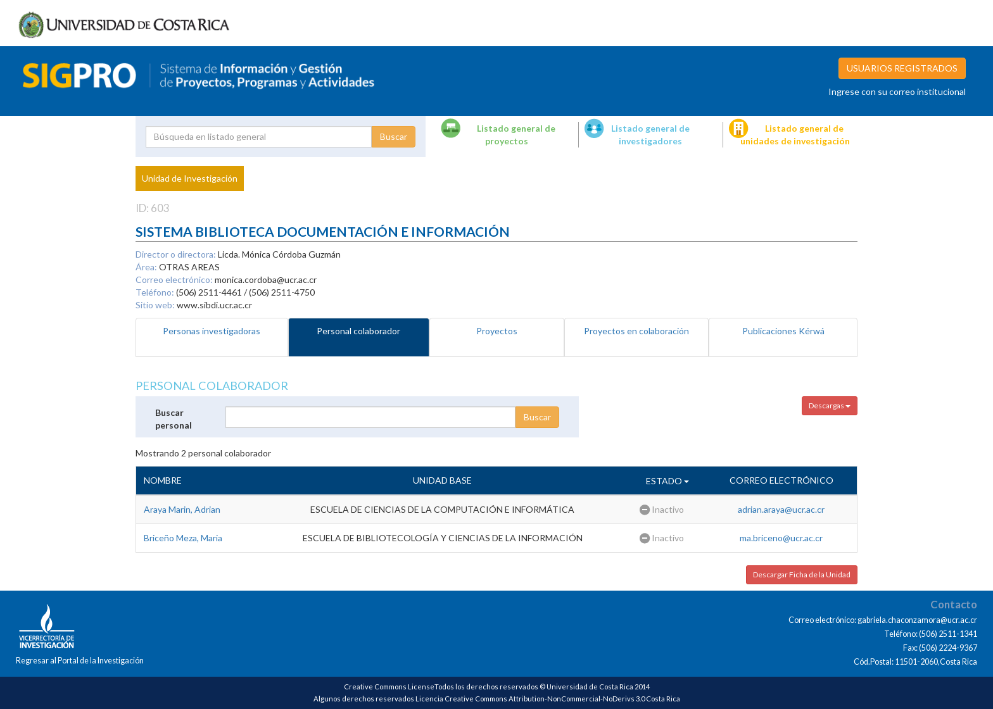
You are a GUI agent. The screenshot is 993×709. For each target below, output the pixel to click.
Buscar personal (173, 418)
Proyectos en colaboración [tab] (636, 330)
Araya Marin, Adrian (182, 509)
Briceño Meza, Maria (183, 537)
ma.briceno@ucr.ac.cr (781, 537)
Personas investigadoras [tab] (211, 330)
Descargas (830, 405)
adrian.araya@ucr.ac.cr (781, 509)
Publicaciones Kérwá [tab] (783, 330)
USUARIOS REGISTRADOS (902, 68)
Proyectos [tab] (496, 330)
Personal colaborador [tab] (358, 330)
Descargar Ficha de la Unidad (802, 574)
